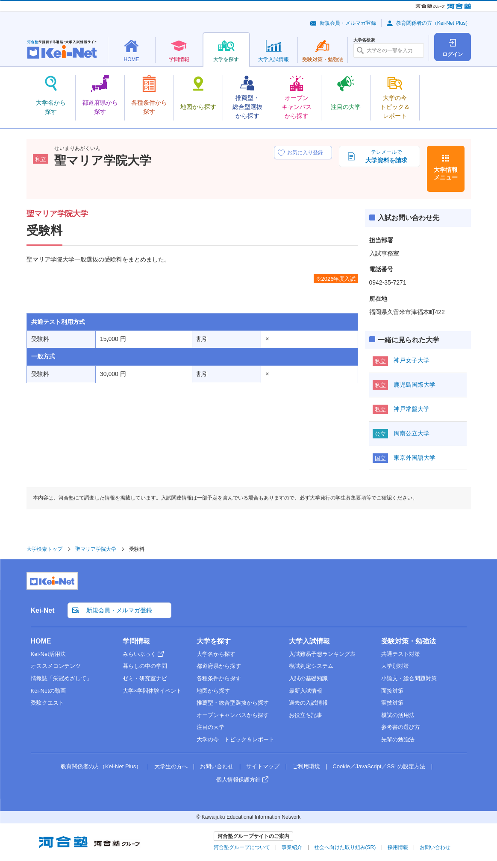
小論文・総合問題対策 (409, 678)
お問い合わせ (216, 766)
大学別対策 (395, 666)
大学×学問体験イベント (152, 691)
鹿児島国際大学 (414, 384)
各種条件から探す (219, 678)
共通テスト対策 (400, 654)
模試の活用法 (398, 715)
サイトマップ (262, 766)
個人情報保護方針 (238, 779)
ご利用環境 (306, 766)
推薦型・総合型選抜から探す (233, 702)
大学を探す (214, 641)
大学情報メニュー (446, 173)
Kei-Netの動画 (48, 691)
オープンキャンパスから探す (233, 715)
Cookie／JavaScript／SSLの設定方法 (378, 766)
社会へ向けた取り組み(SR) (345, 847)
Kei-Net (43, 610)
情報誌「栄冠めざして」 (61, 678)
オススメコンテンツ (56, 666)
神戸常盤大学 (411, 409)
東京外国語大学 (414, 457)
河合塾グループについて (242, 847)
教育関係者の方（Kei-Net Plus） (433, 23)
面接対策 (392, 691)
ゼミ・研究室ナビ (145, 678)
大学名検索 (364, 40)
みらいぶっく (139, 654)
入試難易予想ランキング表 (322, 654)
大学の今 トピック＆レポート (235, 739)
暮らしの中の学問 (145, 666)
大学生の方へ (171, 766)
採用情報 (398, 847)
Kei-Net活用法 (48, 654)
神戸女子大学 (411, 360)
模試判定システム (311, 666)
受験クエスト (47, 702)
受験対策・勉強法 (408, 641)
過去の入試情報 (308, 702)
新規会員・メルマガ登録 (348, 23)
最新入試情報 (305, 691)
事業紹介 (292, 847)
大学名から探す (216, 654)
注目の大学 (210, 727)
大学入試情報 (309, 641)
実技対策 (392, 702)
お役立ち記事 (305, 715)
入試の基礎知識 (308, 678)
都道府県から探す (219, 666)
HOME (41, 641)
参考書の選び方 (400, 727)
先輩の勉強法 (398, 739)
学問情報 (136, 641)
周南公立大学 (411, 433)
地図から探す (213, 691)
